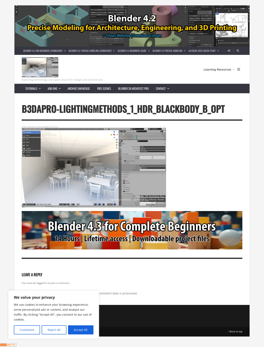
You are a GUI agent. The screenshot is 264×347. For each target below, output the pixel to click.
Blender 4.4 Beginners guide (134, 50)
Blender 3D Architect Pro (133, 88)
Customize (27, 330)
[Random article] (229, 51)
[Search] (238, 51)
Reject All (54, 330)
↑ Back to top (235, 331)
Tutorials (34, 88)
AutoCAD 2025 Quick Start (204, 50)
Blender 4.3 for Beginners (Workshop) (45, 50)
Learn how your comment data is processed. (107, 293)
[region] (53, 314)
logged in (42, 283)
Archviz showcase (79, 88)
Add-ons (56, 88)
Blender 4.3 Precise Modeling (170, 50)
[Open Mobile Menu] (238, 69)
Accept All (80, 330)
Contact (164, 88)
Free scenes (104, 88)
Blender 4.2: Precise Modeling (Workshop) (92, 50)
